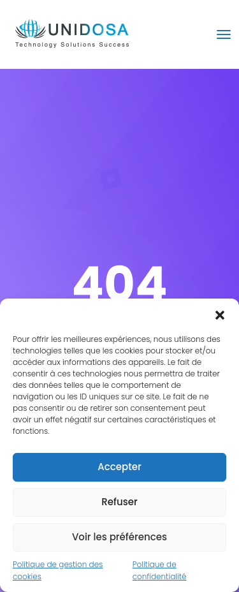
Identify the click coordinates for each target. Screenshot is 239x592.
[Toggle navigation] (223, 34)
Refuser (119, 501)
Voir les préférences (119, 537)
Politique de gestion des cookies (58, 570)
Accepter (119, 466)
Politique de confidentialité (160, 570)
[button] (220, 314)
